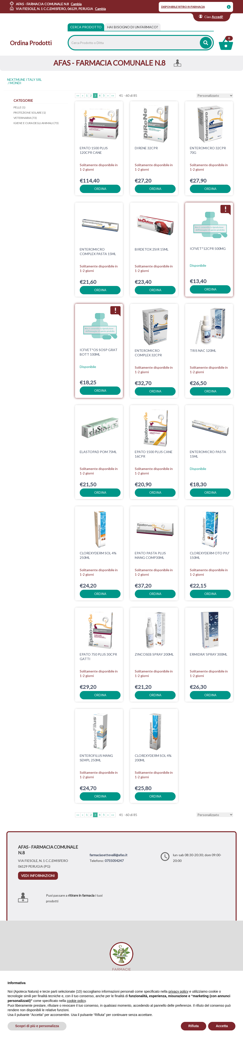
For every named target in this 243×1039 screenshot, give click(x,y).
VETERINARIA (25, 118)
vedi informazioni (38, 876)
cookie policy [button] (76, 1001)
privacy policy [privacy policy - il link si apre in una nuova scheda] (178, 991)
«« (77, 95)
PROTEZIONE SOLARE (30, 112)
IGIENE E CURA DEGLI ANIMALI (36, 123)
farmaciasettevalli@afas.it (108, 855)
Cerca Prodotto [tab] (86, 27)
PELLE (19, 107)
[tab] (133, 27)
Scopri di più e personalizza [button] (37, 1026)
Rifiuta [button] (193, 1026)
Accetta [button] (222, 1026)
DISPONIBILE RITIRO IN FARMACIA (183, 7)
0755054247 (114, 861)
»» (112, 95)
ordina (100, 189)
